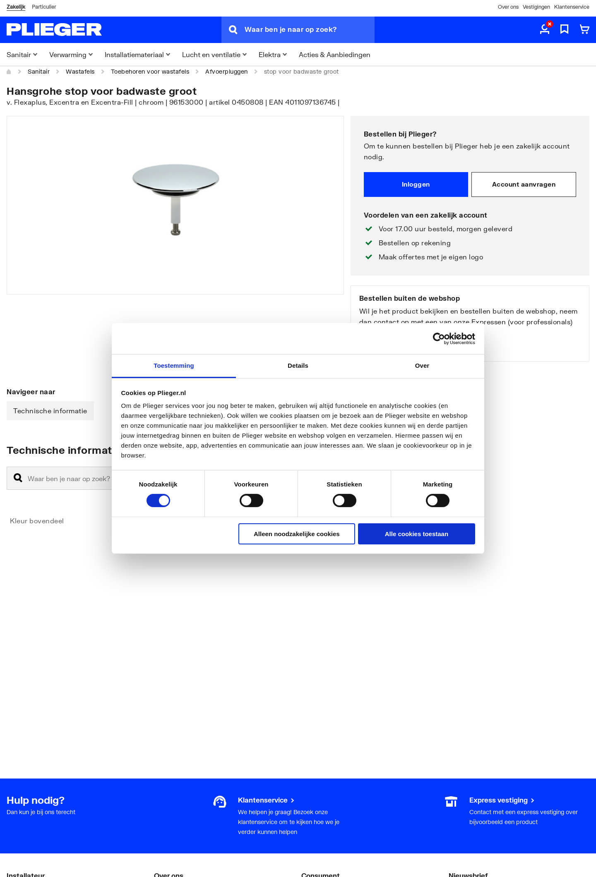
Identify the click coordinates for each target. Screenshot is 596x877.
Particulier (44, 7)
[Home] (9, 71)
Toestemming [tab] (174, 365)
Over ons (508, 7)
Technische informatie (50, 411)
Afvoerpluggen (226, 71)
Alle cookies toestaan (416, 533)
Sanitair (39, 71)
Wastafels (80, 71)
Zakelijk (16, 7)
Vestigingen (536, 7)
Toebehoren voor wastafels (150, 71)
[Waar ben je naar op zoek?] (310, 30)
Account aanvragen (524, 184)
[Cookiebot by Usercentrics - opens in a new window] (439, 338)
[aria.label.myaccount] (545, 30)
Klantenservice (571, 7)
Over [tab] (422, 365)
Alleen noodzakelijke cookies (297, 533)
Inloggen (416, 184)
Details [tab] (298, 365)
